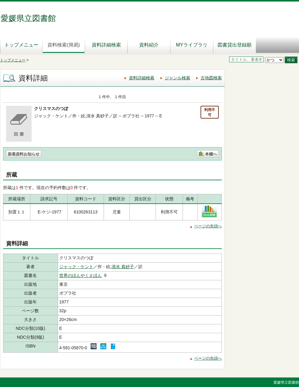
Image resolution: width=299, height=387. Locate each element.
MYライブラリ (192, 44)
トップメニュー (21, 44)
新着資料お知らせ (24, 154)
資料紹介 (149, 44)
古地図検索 (211, 77)
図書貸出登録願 (235, 44)
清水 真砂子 (123, 266)
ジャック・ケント (76, 266)
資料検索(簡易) (63, 44)
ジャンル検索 (177, 77)
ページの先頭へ (208, 226)
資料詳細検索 (106, 44)
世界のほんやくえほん (80, 275)
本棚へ (211, 154)
